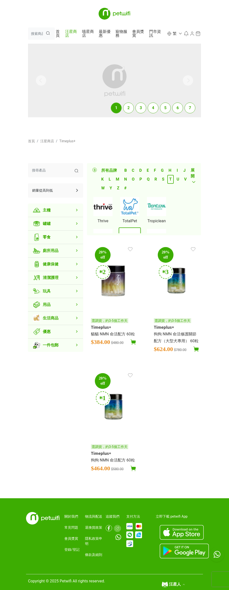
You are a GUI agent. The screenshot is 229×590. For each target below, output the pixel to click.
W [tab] (103, 188)
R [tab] (156, 179)
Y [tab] (111, 188)
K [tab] (102, 179)
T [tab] (170, 179)
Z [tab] (118, 188)
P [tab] (140, 179)
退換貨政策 (93, 527)
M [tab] (117, 179)
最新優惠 (105, 33)
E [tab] (148, 170)
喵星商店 (88, 33)
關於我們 (71, 516)
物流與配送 (93, 516)
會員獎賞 (138, 33)
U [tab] (178, 179)
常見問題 (71, 527)
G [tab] (162, 170)
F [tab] (155, 170)
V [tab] (185, 179)
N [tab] (125, 179)
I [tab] (177, 170)
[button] (174, 34)
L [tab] (110, 179)
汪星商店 (71, 33)
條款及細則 (93, 555)
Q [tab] (148, 179)
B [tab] (125, 170)
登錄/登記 (72, 549)
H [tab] (170, 170)
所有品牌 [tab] (109, 170)
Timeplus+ (67, 141)
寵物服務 (121, 33)
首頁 (58, 33)
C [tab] (133, 170)
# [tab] (125, 188)
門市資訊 (155, 33)
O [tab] (133, 179)
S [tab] (163, 179)
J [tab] (184, 170)
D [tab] (140, 170)
